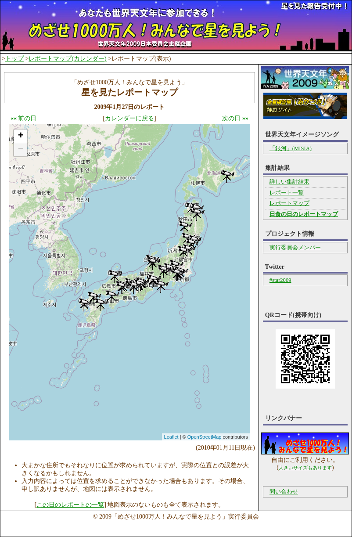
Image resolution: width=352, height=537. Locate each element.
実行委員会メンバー (295, 248)
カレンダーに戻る (129, 118)
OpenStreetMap (204, 437)
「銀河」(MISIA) (290, 148)
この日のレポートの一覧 (70, 504)
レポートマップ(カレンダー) (67, 58)
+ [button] (21, 136)
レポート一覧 (286, 193)
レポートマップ (289, 203)
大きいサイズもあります (305, 467)
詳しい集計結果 (289, 182)
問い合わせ (283, 492)
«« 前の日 (24, 118)
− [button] (21, 149)
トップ (14, 58)
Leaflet (171, 437)
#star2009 (280, 280)
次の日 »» (235, 118)
